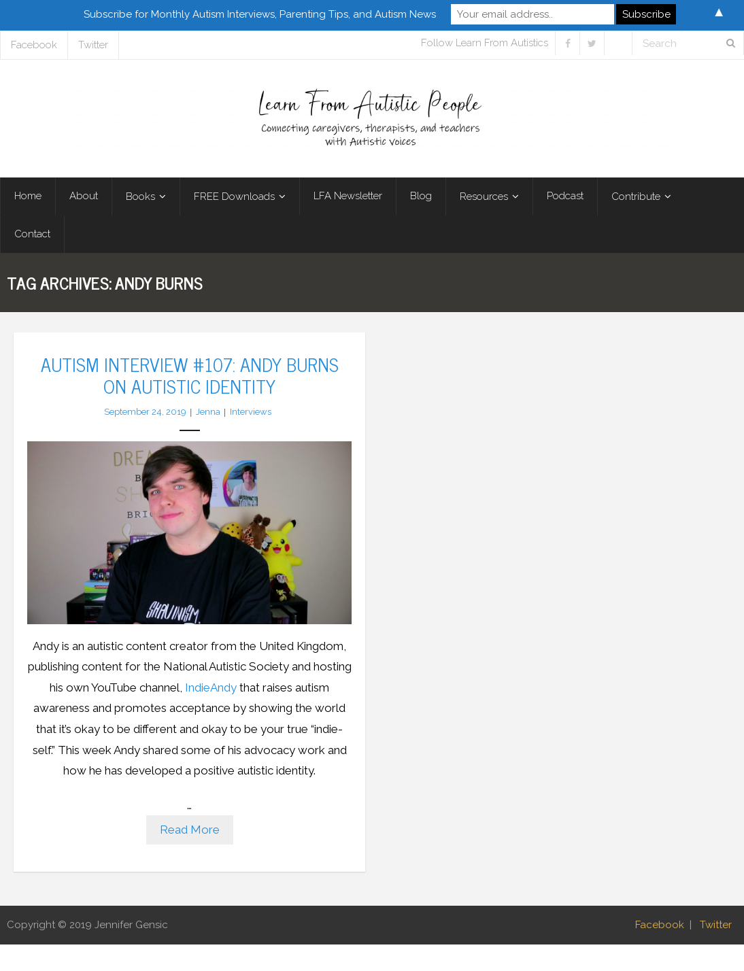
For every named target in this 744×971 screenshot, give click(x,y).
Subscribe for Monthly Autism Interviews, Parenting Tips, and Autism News (260, 14)
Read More (190, 829)
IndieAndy (211, 687)
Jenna (208, 412)
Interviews (250, 412)
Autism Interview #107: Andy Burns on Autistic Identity (190, 375)
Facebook (34, 45)
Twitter (93, 45)
